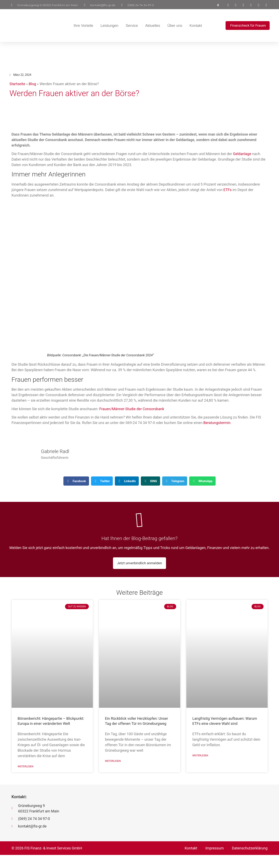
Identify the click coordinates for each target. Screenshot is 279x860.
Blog (32, 84)
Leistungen (108, 26)
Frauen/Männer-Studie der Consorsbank (131, 409)
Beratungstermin (216, 423)
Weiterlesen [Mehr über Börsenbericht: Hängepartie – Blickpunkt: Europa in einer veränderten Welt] (26, 771)
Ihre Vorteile (82, 26)
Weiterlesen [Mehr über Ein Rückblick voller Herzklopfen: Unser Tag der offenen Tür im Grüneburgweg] (113, 766)
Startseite (17, 84)
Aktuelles (151, 26)
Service (130, 26)
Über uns (173, 26)
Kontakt (194, 26)
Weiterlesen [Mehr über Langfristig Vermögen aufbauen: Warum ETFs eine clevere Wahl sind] (200, 760)
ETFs (227, 190)
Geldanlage (242, 154)
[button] (218, 5)
